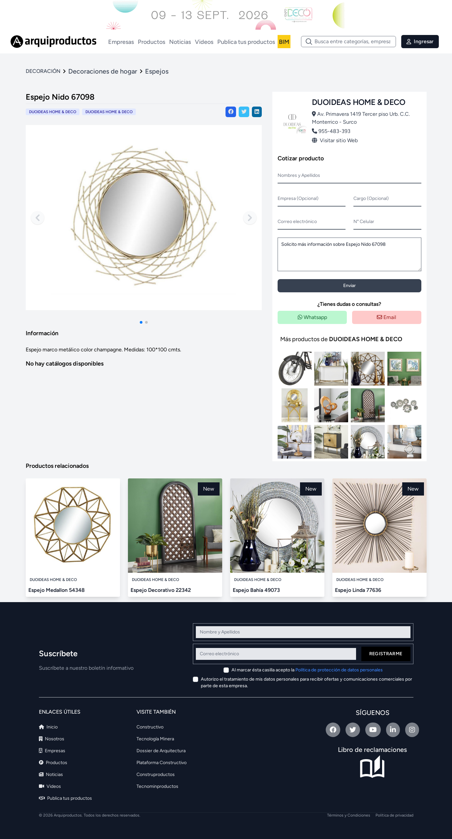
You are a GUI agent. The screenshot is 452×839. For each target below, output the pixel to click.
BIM (284, 42)
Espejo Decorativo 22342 (161, 590)
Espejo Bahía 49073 (256, 590)
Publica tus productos (246, 42)
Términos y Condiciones (348, 815)
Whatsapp (312, 317)
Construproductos (155, 774)
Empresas (121, 42)
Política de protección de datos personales (339, 670)
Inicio (48, 727)
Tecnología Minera (155, 739)
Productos (151, 42)
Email (386, 317)
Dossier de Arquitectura (161, 751)
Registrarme (386, 654)
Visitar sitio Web (335, 140)
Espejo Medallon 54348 (56, 590)
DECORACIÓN (43, 71)
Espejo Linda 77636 (358, 590)
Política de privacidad (394, 815)
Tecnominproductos (157, 786)
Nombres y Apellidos (299, 175)
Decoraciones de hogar (102, 71)
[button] (141, 322)
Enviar (349, 285)
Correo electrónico (297, 221)
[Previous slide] (37, 217)
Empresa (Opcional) (298, 198)
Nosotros (51, 739)
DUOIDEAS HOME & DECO (109, 112)
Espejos (156, 71)
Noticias (180, 42)
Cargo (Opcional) (371, 198)
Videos (204, 42)
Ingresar (420, 41)
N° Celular (363, 221)
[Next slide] (249, 217)
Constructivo (150, 727)
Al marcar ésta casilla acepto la (307, 670)
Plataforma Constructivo (161, 762)
